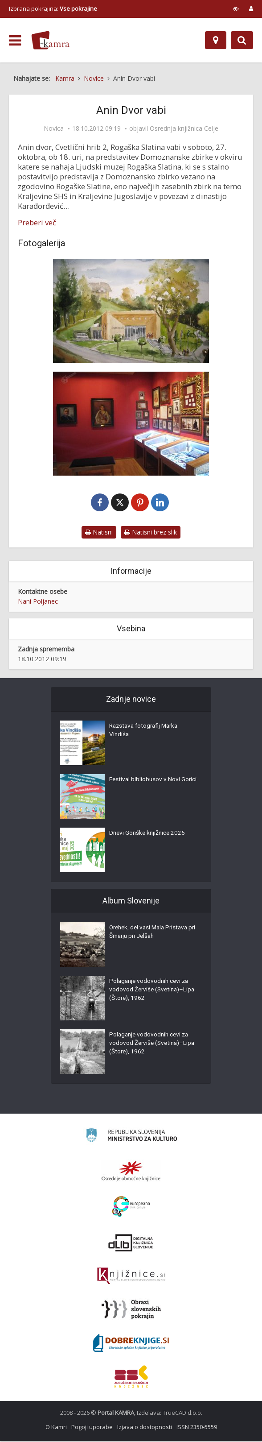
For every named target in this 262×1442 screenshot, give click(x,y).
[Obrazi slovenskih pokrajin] (131, 1310)
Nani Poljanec (38, 602)
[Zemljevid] (215, 40)
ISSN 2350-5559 (196, 1428)
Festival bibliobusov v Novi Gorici (145, 786)
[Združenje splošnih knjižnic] (131, 1377)
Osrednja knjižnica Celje (184, 128)
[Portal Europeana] (131, 1207)
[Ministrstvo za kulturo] (131, 1137)
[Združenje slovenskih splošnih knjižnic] (131, 1277)
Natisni (99, 533)
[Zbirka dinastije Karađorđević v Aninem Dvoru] (131, 424)
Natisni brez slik (150, 533)
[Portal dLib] (131, 1243)
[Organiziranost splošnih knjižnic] (131, 1171)
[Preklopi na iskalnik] (242, 40)
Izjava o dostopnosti (144, 1428)
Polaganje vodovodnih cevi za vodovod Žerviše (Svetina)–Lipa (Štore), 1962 (150, 992)
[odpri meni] (15, 40)
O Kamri (56, 1428)
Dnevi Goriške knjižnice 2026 (148, 835)
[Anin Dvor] (131, 311)
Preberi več (37, 223)
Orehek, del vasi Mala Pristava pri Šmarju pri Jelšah (151, 934)
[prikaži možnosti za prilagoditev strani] (236, 8)
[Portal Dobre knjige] (131, 1344)
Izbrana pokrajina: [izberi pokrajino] (53, 8)
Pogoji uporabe (92, 1428)
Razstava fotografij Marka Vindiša (146, 733)
